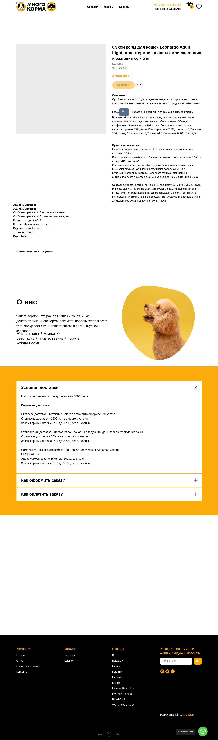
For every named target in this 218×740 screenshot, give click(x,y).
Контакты (21, 671)
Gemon (116, 666)
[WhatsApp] (162, 671)
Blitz (114, 655)
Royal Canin (119, 699)
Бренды (124, 6)
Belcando (117, 660)
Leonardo (117, 677)
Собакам (92, 6)
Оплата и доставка (27, 666)
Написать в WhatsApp (167, 8)
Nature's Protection (123, 688)
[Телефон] (173, 671)
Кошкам (108, 6)
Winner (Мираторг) (123, 705)
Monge (116, 683)
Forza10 (117, 671)
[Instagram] (167, 671)
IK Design (188, 714)
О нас (19, 660)
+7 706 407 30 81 (167, 5)
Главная (21, 655)
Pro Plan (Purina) (122, 694)
